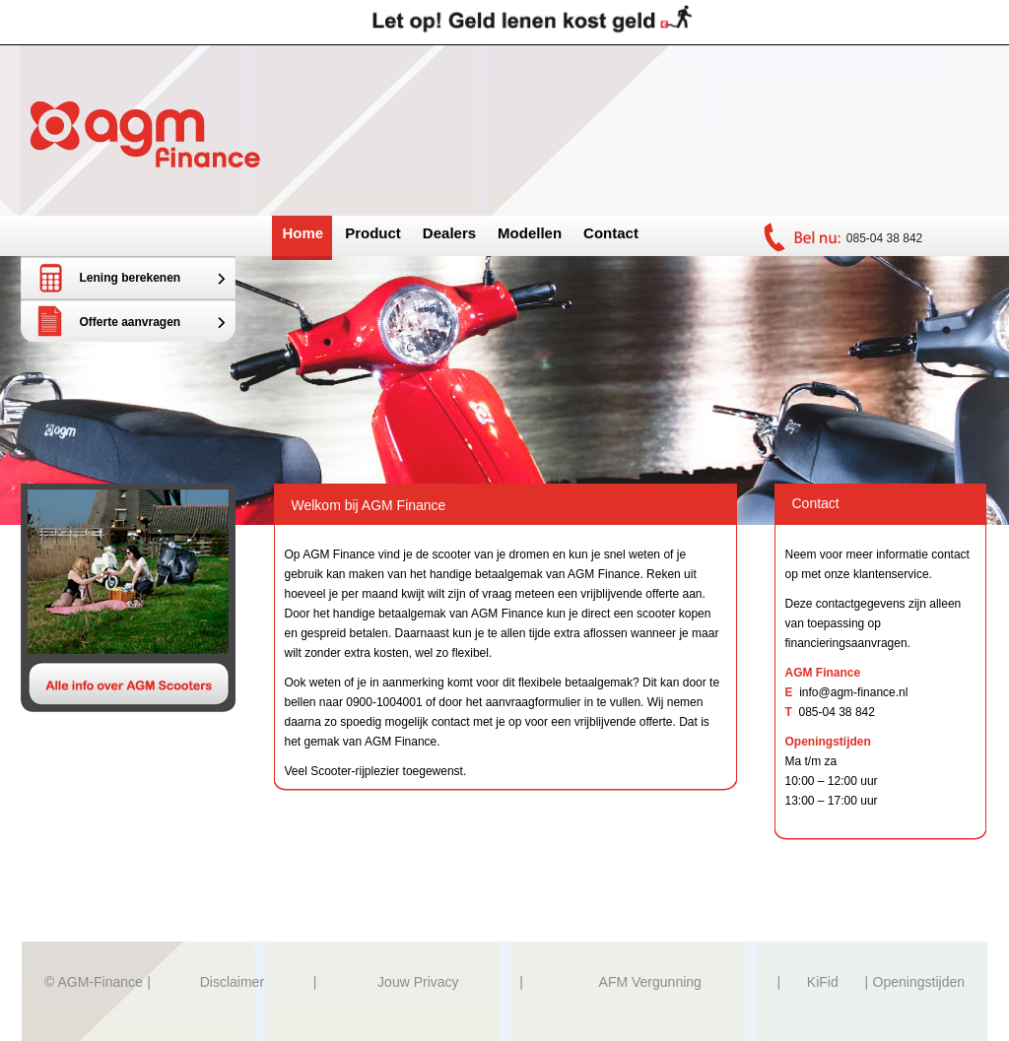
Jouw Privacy (417, 982)
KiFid (823, 982)
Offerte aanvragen (130, 322)
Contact (611, 233)
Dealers (449, 233)
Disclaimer (232, 982)
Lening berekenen (130, 278)
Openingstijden (919, 982)
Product (373, 233)
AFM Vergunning (650, 982)
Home (303, 233)
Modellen (530, 233)
